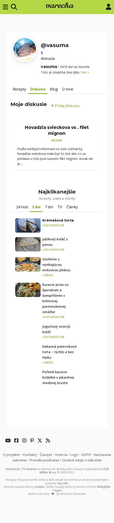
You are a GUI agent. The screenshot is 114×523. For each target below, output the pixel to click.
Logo (74, 454)
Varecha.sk (12, 469)
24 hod (22, 206)
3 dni (36, 206)
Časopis (46, 454)
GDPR (86, 454)
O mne (67, 89)
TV (59, 206)
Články (72, 206)
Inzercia (61, 454)
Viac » (85, 72)
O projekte (11, 454)
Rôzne (56, 140)
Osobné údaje (82, 460)
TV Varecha (29, 469)
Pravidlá (44, 460)
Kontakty (30, 454)
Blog (54, 89)
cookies (39, 487)
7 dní (49, 206)
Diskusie (38, 89)
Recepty (19, 89)
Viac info (62, 483)
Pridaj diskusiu (65, 105)
